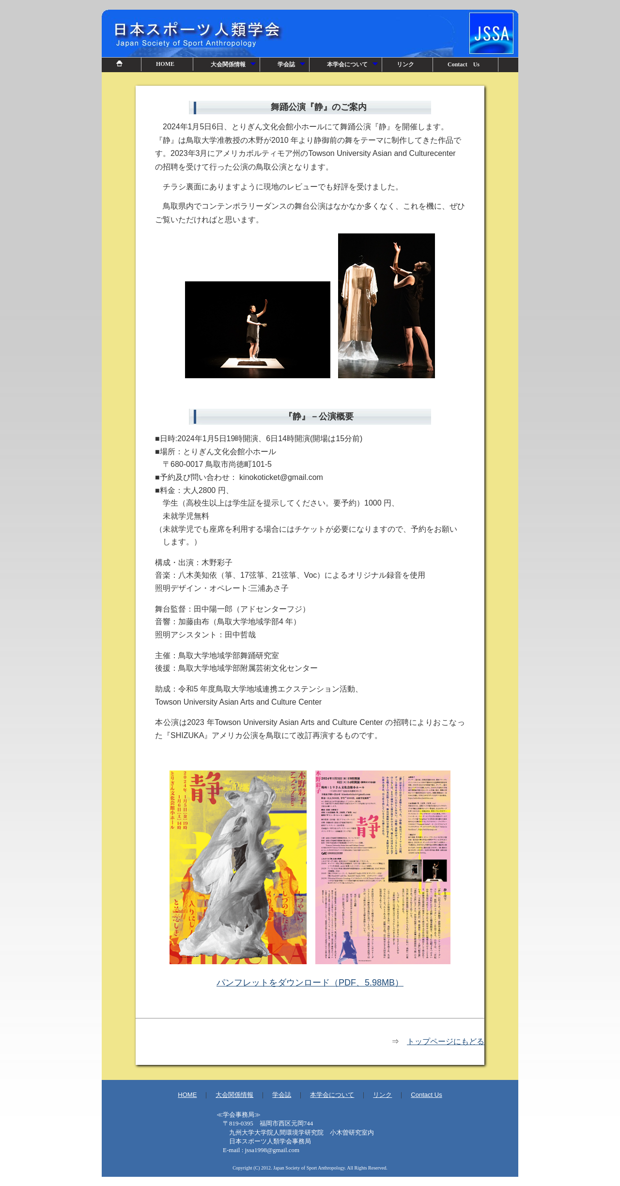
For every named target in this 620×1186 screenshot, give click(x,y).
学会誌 (292, 66)
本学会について (353, 66)
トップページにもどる (445, 1041)
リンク (405, 64)
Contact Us (464, 64)
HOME (165, 64)
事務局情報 (310, 1135)
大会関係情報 (234, 66)
